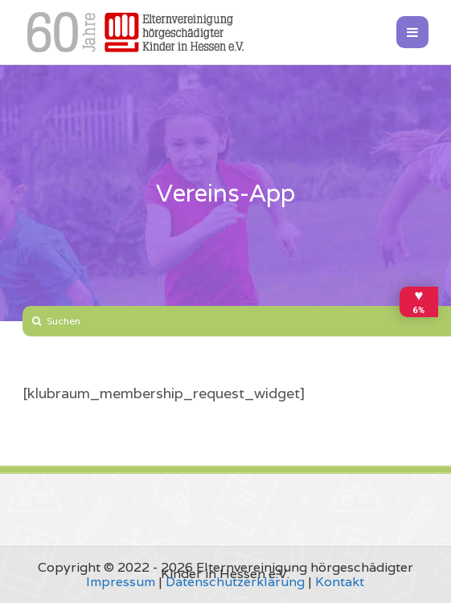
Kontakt (339, 581)
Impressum (120, 581)
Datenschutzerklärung (235, 581)
